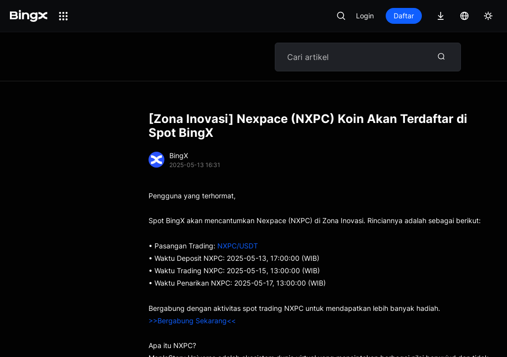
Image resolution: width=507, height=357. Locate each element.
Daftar (404, 15)
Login (365, 15)
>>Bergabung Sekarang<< (192, 320)
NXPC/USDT (237, 245)
